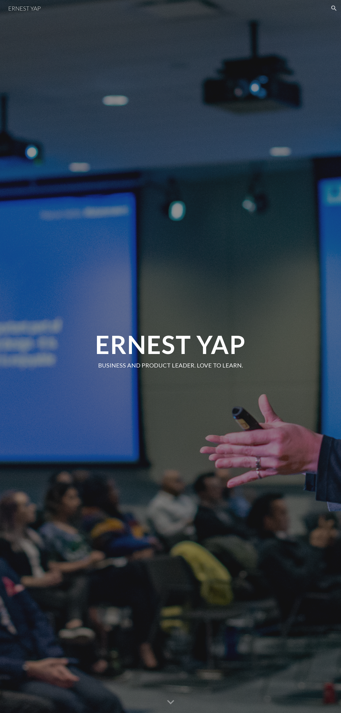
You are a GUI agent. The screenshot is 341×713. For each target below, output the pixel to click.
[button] (334, 8)
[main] (170, 356)
